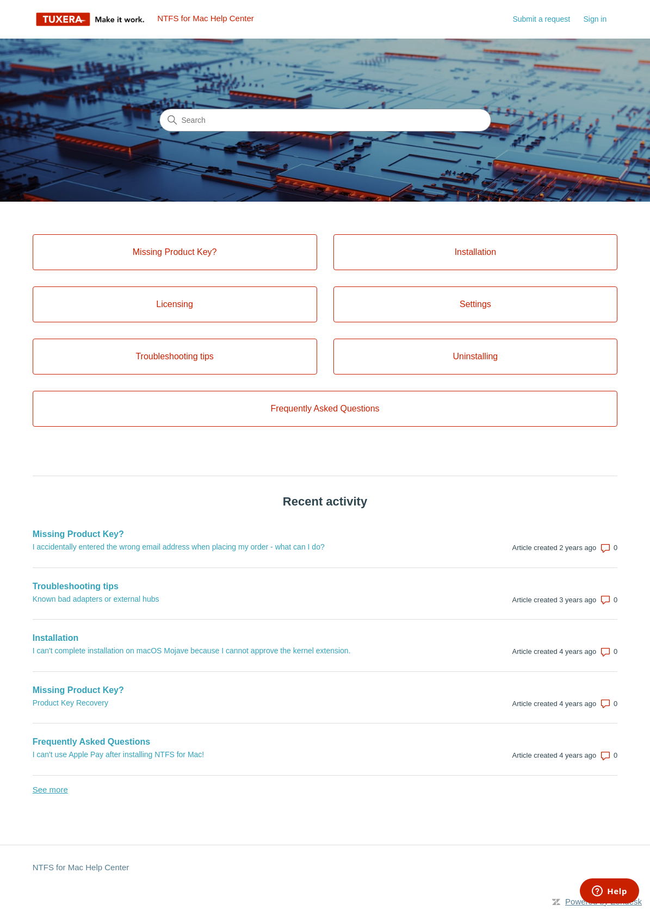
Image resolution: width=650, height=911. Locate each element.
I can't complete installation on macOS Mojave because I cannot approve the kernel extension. (192, 650)
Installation (55, 637)
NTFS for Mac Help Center (81, 867)
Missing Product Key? (78, 534)
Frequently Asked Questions (91, 741)
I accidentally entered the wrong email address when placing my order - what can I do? (179, 546)
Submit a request (541, 19)
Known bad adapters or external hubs (96, 599)
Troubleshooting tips (76, 586)
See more (50, 789)
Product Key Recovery (70, 702)
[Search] (325, 120)
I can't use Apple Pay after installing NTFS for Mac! (118, 754)
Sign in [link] (594, 19)
